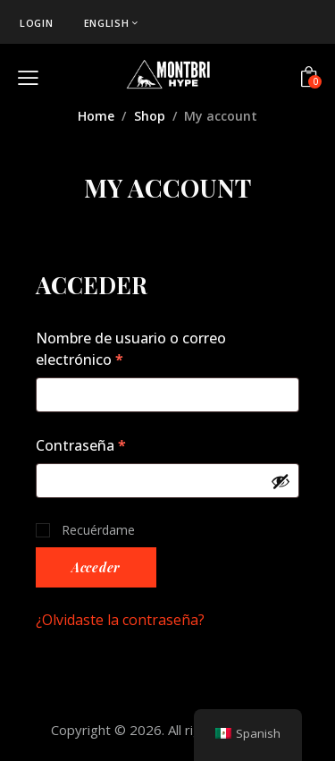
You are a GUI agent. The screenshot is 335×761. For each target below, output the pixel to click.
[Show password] (280, 481)
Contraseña (119, 445)
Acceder (96, 567)
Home (96, 115)
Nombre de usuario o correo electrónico (131, 348)
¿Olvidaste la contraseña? (120, 620)
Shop (149, 115)
